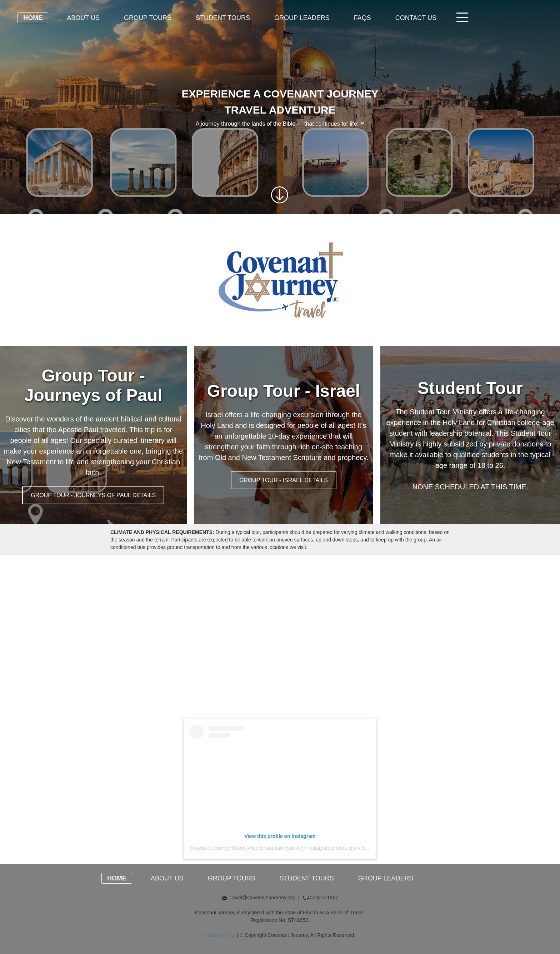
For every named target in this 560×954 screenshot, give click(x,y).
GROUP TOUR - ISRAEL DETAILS (283, 480)
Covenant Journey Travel (217, 848)
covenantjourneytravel (277, 848)
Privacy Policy (220, 935)
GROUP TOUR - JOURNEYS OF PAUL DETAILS (93, 495)
